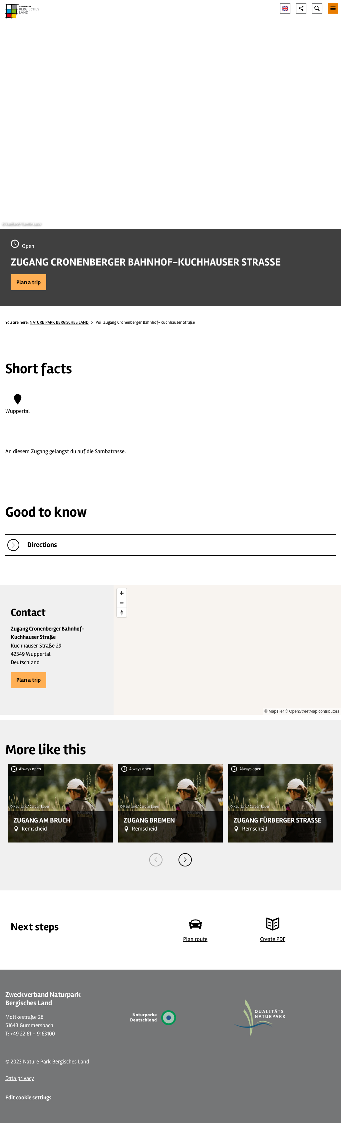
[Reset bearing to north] (122, 612)
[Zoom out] (122, 603)
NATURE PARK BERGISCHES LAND (59, 322)
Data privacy (19, 1078)
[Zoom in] (122, 593)
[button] (28, 282)
